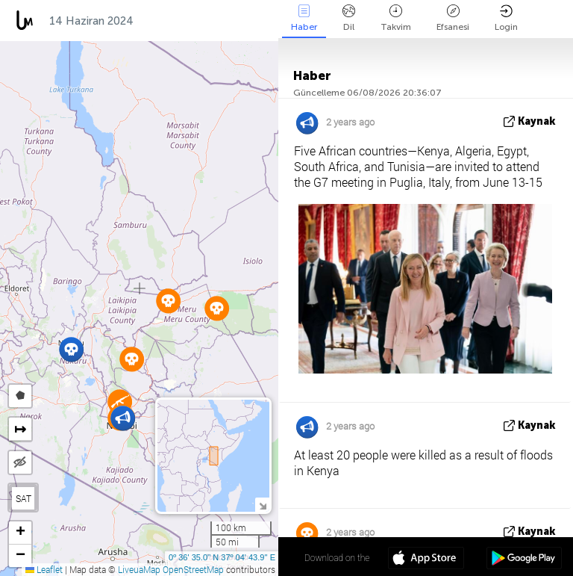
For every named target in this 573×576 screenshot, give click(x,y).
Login (506, 18)
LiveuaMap (139, 569)
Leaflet (44, 569)
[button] (71, 349)
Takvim (396, 18)
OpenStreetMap (193, 569)
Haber (304, 18)
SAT (23, 498)
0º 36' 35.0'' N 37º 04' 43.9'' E (222, 557)
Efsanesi (452, 18)
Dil (348, 18)
